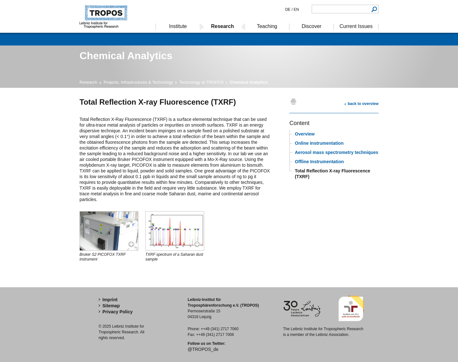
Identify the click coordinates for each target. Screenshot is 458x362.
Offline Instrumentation (319, 161)
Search (374, 9)
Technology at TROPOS (201, 82)
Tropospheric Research (106, 16)
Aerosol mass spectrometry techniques (336, 152)
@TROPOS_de (203, 349)
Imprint (109, 299)
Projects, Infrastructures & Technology (138, 82)
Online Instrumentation (319, 143)
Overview (305, 133)
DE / (289, 9)
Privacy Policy (117, 311)
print (293, 101)
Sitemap (111, 305)
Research (88, 82)
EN (296, 9)
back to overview (363, 103)
